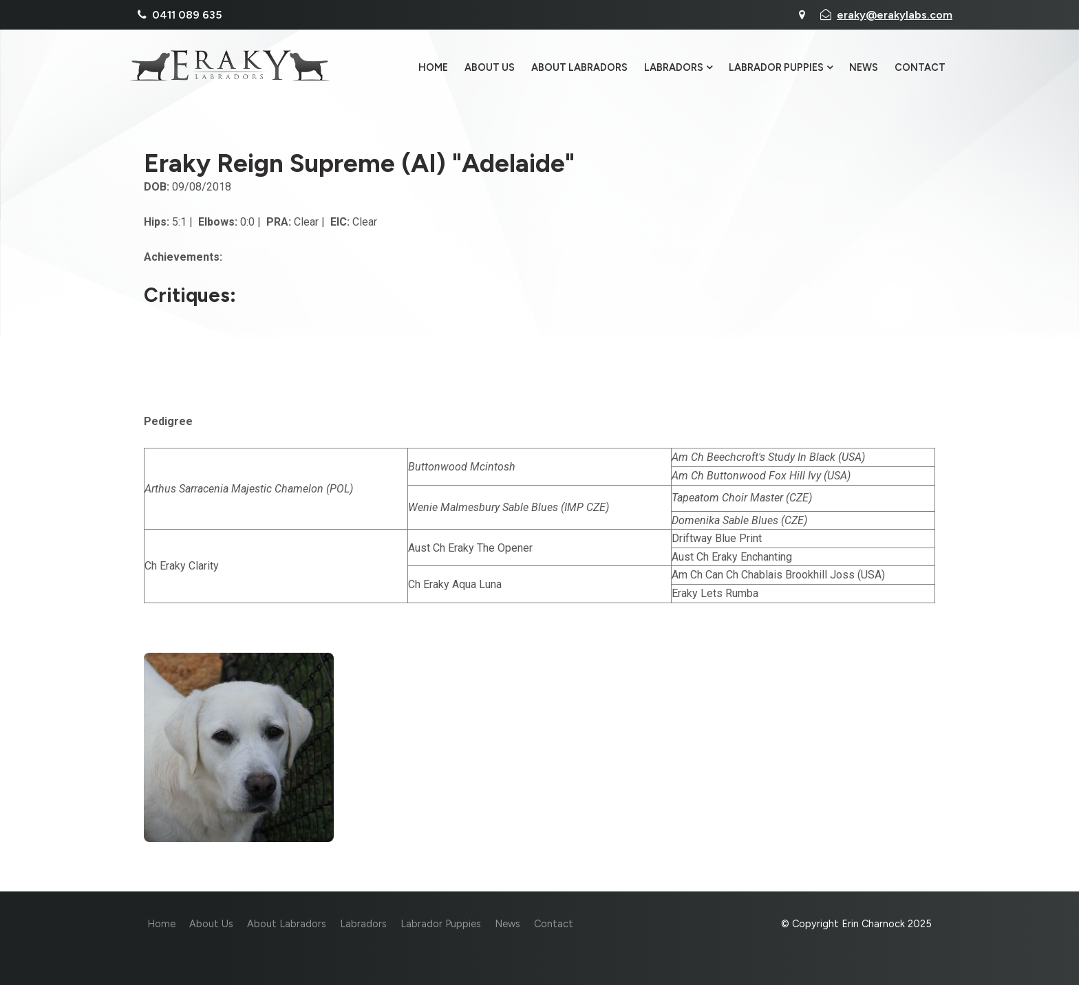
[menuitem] (161, 924)
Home (433, 68)
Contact (920, 68)
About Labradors (579, 68)
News (863, 68)
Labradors (673, 68)
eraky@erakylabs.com (894, 14)
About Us (489, 68)
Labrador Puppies (776, 68)
